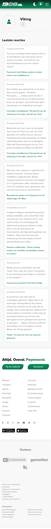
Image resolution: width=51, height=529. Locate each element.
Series (5, 406)
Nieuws (5, 380)
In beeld (31, 402)
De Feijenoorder (35, 393)
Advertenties (34, 406)
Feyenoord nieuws (34, 514)
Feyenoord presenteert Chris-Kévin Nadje (24, 283)
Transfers (6, 384)
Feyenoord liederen (35, 512)
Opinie (5, 389)
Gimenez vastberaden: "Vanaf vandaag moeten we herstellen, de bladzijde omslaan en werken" (25, 250)
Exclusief (6, 393)
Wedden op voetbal (35, 509)
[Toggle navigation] (47, 4)
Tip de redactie (12, 366)
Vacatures (38, 366)
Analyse (6, 410)
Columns (32, 380)
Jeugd (5, 402)
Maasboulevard (35, 389)
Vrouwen (6, 415)
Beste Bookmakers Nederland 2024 (9, 510)
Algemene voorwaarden (11, 489)
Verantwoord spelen (9, 492)
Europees (6, 397)
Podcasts (32, 384)
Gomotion (16, 499)
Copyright (5, 494)
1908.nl (12, 4)
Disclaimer (6, 487)
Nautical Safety (7, 517)
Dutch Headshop (8, 514)
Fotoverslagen (34, 397)
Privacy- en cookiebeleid (11, 484)
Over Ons (32, 410)
